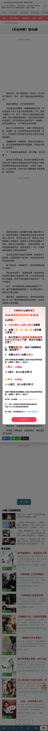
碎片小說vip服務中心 (31, 412)
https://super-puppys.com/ (28, 399)
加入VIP (24, 419)
